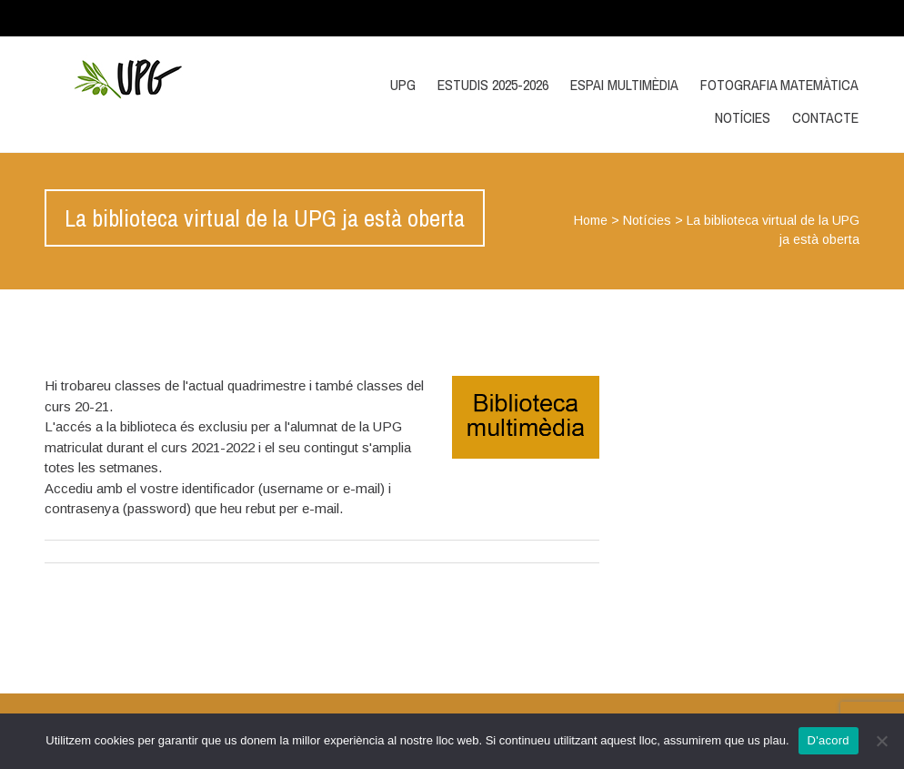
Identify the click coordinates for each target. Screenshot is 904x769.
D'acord (828, 740)
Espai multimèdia (624, 85)
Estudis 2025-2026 (492, 85)
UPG (403, 85)
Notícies (742, 117)
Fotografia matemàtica (779, 85)
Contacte (825, 117)
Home (591, 220)
